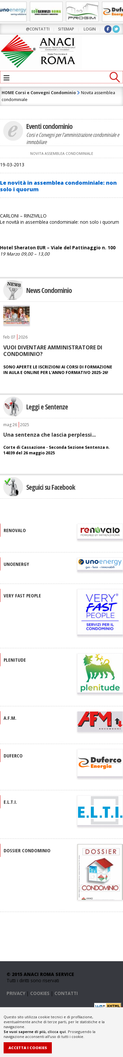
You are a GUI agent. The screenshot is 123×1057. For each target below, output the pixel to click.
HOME (8, 92)
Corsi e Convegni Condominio (45, 92)
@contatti (38, 29)
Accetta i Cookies (28, 1047)
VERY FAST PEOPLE (22, 595)
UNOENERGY (16, 564)
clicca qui (57, 1031)
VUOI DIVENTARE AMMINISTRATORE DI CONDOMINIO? (52, 351)
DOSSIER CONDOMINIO (27, 850)
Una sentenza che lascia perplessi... (49, 434)
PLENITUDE (15, 659)
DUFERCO (13, 755)
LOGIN (90, 29)
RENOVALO (15, 530)
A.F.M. (10, 718)
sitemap (66, 29)
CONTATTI (66, 993)
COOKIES (40, 993)
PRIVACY (16, 993)
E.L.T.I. (10, 801)
